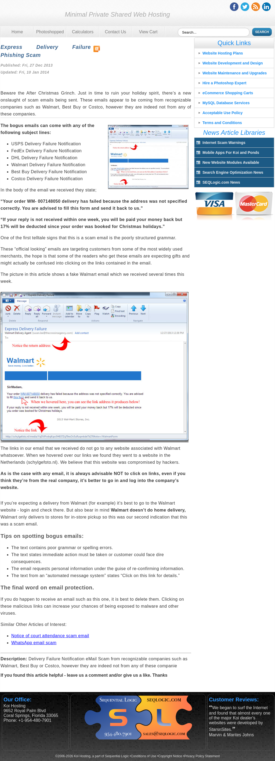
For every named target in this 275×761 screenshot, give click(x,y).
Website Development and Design (232, 63)
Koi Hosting (25, 14)
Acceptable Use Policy (222, 113)
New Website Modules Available (230, 162)
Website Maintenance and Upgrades (234, 73)
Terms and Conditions (222, 123)
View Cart (148, 32)
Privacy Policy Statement (202, 756)
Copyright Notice (170, 756)
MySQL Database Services (226, 103)
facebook (234, 6)
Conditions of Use (143, 756)
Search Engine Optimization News (232, 172)
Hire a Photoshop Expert (224, 83)
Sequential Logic (117, 756)
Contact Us (115, 32)
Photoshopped (50, 32)
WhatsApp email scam (33, 642)
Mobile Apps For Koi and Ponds (230, 152)
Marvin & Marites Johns (231, 735)
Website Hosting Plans (222, 53)
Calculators (82, 32)
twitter (245, 6)
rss (255, 6)
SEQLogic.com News (221, 182)
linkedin (266, 6)
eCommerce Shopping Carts (227, 93)
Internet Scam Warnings (223, 142)
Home (17, 32)
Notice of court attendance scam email (50, 635)
